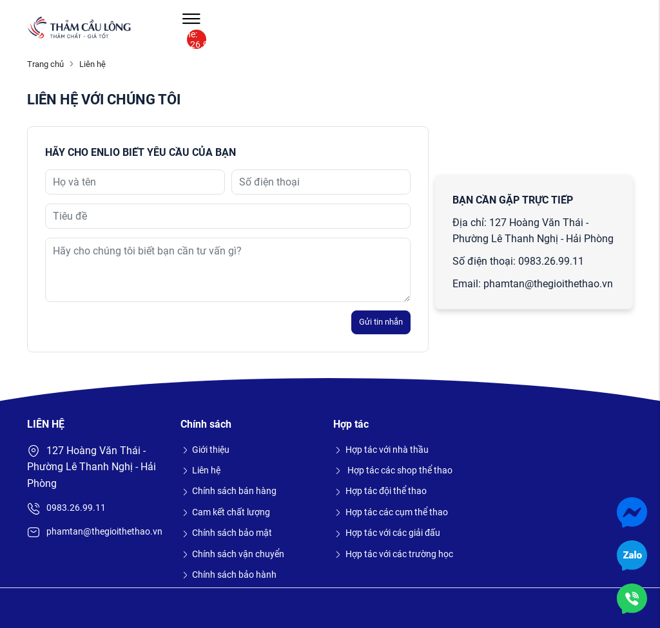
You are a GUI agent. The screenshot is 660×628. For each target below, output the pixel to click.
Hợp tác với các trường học (393, 554)
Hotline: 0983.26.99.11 (196, 39)
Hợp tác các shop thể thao (392, 470)
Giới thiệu (205, 449)
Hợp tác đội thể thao (380, 491)
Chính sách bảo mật (226, 533)
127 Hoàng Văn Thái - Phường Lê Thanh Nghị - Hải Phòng (91, 467)
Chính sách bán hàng (228, 491)
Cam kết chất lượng (225, 512)
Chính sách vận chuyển (232, 554)
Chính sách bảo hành (228, 574)
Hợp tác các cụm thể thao (390, 512)
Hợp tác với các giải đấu (386, 533)
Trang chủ (45, 64)
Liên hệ (200, 470)
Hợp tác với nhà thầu (381, 449)
